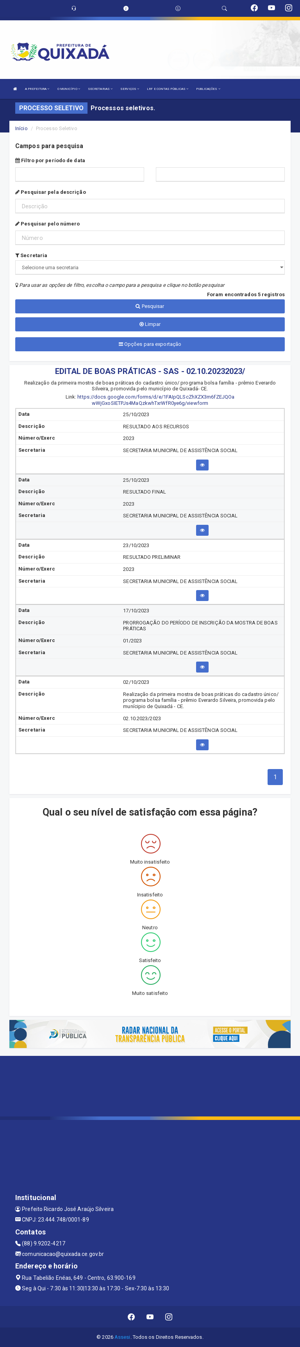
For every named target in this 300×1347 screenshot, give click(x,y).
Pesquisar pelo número (47, 224)
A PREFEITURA (37, 89)
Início (21, 128)
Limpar (150, 324)
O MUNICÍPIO (68, 89)
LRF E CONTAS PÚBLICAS (167, 89)
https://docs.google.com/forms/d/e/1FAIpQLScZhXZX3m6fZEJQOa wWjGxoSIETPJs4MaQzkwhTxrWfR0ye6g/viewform (155, 400)
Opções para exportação (150, 344)
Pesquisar (150, 306)
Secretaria (31, 255)
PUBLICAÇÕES (208, 89)
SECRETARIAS (100, 89)
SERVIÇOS (129, 89)
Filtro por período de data (50, 160)
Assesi (122, 1337)
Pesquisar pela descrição (50, 192)
